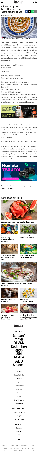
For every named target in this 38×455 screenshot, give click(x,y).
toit (16, 186)
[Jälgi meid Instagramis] (19, 435)
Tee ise (19, 393)
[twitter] (29, 11)
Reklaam (19, 428)
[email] (35, 11)
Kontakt (19, 431)
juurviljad (21, 186)
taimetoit (4, 188)
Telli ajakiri (19, 416)
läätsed (10, 188)
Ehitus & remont (19, 386)
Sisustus (19, 378)
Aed (19, 382)
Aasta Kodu (19, 403)
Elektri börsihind (19, 419)
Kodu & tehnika (19, 375)
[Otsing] (33, 2)
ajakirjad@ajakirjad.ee (15, 448)
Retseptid (19, 389)
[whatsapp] (32, 11)
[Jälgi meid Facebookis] (19, 439)
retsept (27, 186)
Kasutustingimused (19, 412)
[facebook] (26, 11)
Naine (19, 396)
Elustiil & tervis (19, 400)
